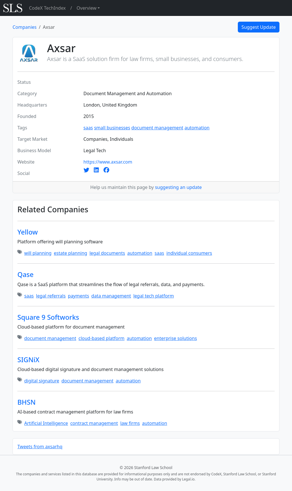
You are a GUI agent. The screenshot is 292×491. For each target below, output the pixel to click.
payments (78, 296)
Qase (25, 274)
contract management (94, 423)
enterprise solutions (175, 338)
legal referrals (51, 296)
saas (88, 128)
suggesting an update (178, 187)
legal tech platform (153, 296)
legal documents (107, 253)
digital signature (41, 381)
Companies (24, 27)
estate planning (70, 253)
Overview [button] (87, 8)
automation (197, 128)
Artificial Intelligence (46, 423)
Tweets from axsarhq (39, 446)
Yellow (27, 232)
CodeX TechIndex (47, 8)
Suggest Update (259, 27)
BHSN (26, 402)
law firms (130, 423)
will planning (38, 253)
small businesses (112, 128)
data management (111, 296)
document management (157, 128)
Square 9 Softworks (48, 317)
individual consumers (189, 253)
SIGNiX (28, 359)
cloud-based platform (101, 338)
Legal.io (188, 479)
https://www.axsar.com (108, 162)
